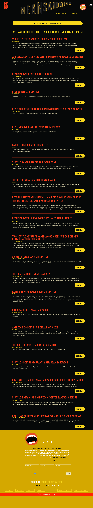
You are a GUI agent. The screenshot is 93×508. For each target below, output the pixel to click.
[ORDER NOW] (64, 490)
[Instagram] (91, 5)
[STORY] (41, 490)
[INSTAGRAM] (81, 490)
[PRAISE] (30, 490)
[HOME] (9, 490)
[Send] (68, 473)
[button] (6, 5)
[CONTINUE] (80, 50)
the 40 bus (59, 452)
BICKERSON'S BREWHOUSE (47, 450)
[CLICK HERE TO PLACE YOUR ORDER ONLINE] (48, 23)
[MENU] (19, 490)
